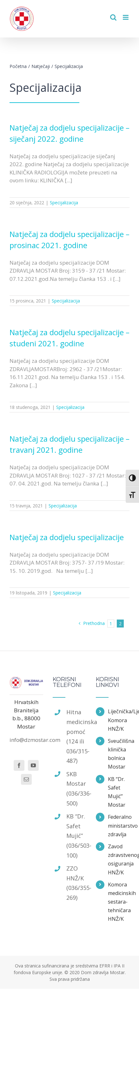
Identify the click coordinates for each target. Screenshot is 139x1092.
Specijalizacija (64, 203)
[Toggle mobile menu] (126, 17)
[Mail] (26, 779)
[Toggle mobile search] (113, 17)
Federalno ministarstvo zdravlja (118, 825)
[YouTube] (33, 765)
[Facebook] (19, 765)
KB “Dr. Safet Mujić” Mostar (116, 792)
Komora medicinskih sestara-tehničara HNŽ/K (118, 902)
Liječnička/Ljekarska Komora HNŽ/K (118, 720)
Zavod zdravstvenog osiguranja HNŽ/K (118, 859)
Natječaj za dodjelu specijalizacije (67, 537)
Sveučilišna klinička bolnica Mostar (118, 753)
